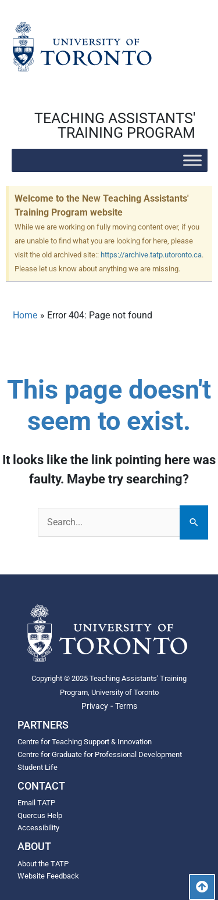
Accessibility (38, 827)
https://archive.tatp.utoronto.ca (151, 254)
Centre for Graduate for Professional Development (99, 754)
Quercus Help (39, 815)
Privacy (94, 706)
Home (25, 315)
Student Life (37, 767)
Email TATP (36, 802)
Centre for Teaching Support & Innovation (84, 741)
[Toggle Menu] (192, 160)
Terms (126, 706)
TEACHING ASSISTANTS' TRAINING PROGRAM (114, 125)
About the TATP (43, 863)
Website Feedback (48, 876)
